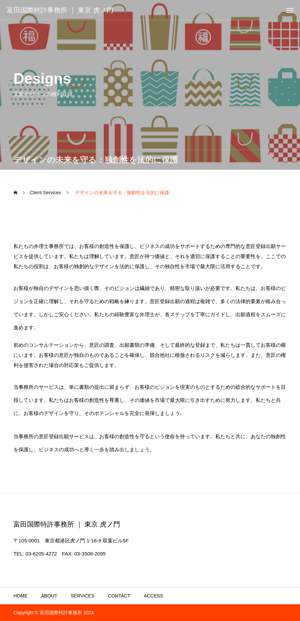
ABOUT (49, 595)
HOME (20, 595)
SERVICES (83, 595)
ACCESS (153, 595)
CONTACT (119, 595)
